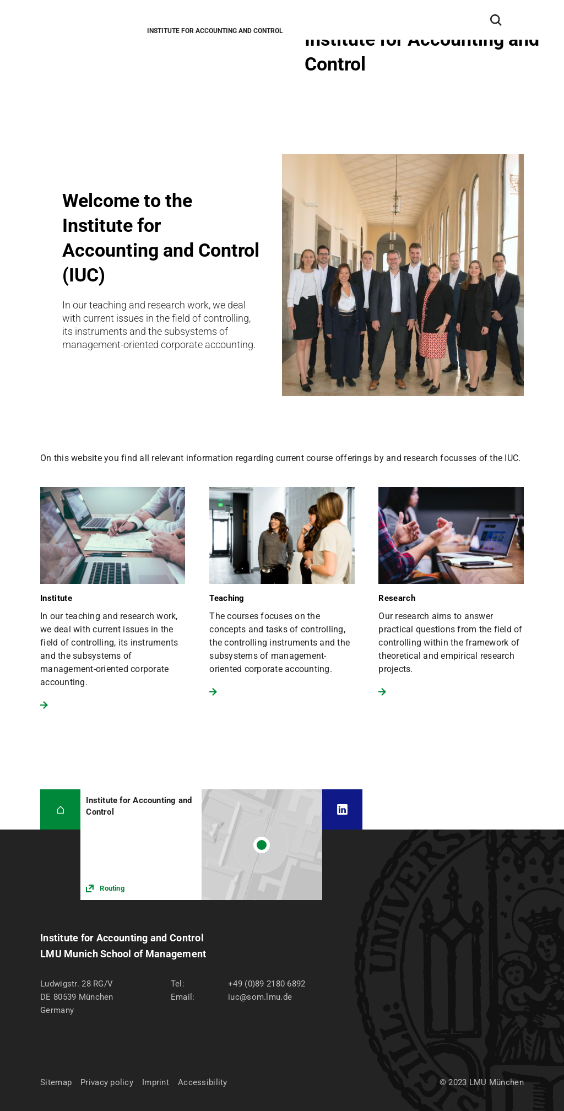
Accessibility (202, 1082)
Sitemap (56, 1082)
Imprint (155, 1082)
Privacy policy (106, 1082)
